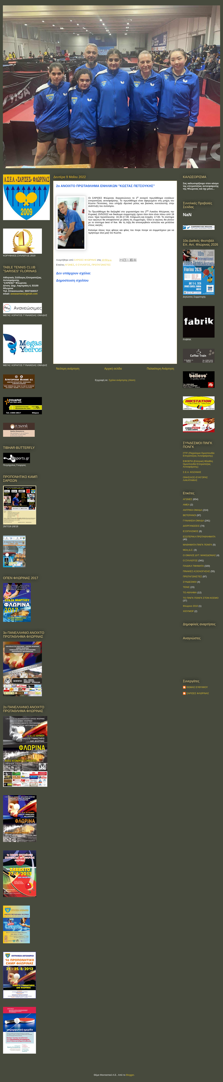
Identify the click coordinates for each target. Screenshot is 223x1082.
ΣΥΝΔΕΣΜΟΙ (190, 582)
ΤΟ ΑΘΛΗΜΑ (190, 592)
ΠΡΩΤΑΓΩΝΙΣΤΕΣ (101, 264)
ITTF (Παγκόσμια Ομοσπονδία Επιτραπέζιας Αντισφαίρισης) (198, 454)
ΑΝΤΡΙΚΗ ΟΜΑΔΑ (192, 510)
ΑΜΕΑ (186, 504)
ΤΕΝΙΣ (186, 587)
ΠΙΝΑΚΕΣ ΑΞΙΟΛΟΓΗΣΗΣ (196, 571)
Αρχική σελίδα (113, 368)
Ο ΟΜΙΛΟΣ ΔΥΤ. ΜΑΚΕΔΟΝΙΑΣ (199, 555)
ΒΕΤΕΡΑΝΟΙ (189, 515)
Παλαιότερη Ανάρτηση (160, 368)
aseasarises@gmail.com (24, 293)
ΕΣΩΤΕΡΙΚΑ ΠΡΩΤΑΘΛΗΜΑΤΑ (199, 536)
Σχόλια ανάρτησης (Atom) (122, 380)
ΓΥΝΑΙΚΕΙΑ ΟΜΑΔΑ (193, 520)
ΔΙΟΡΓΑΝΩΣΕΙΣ (191, 525)
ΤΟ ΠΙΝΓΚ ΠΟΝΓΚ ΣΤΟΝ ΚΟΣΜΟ (201, 598)
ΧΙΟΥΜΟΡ (188, 611)
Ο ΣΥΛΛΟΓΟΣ (83, 264)
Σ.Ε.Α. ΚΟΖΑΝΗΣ (192, 472)
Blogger (130, 1075)
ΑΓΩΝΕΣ (69, 264)
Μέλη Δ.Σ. (188, 550)
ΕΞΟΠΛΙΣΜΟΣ (190, 531)
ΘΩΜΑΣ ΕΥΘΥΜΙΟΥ (197, 687)
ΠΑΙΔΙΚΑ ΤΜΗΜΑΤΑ (193, 566)
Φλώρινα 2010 (190, 606)
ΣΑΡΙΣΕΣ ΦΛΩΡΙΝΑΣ (197, 693)
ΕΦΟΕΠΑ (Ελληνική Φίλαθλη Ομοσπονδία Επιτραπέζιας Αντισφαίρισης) (198, 464)
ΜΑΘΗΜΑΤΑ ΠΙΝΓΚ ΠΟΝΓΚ (197, 544)
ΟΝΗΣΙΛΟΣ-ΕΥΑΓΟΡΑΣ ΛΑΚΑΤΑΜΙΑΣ (195, 479)
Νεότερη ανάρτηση (67, 368)
